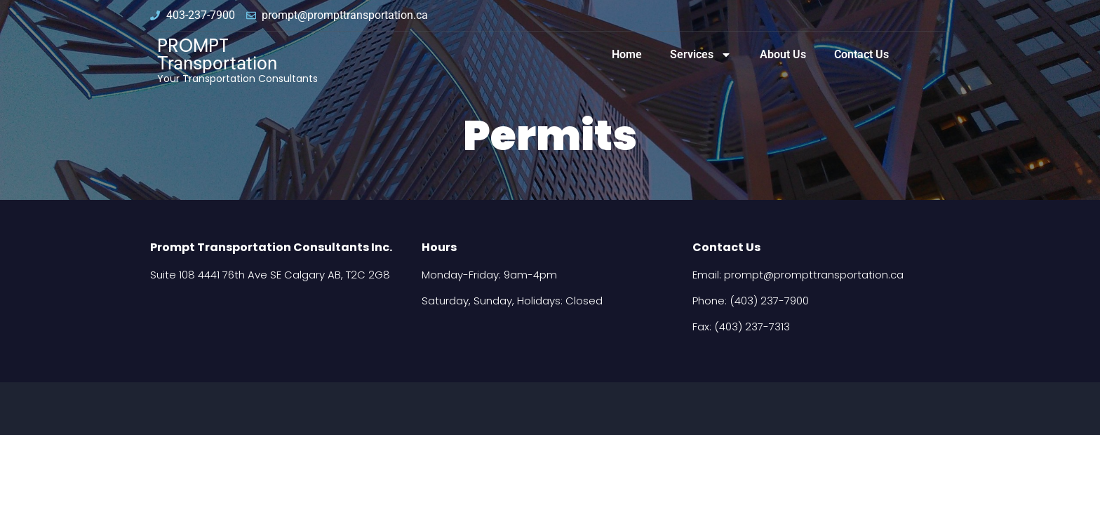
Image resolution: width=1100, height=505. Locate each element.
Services (701, 54)
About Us (783, 54)
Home (627, 54)
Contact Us (861, 54)
